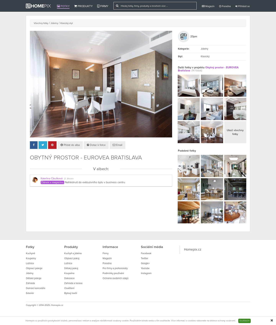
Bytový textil (70, 293)
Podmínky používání (113, 273)
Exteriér (30, 293)
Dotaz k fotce (96, 145)
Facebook (146, 253)
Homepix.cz (192, 249)
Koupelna (69, 273)
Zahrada (30, 283)
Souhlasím (244, 321)
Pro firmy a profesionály (115, 268)
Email (117, 145)
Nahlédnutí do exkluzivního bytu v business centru (95, 182)
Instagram (146, 273)
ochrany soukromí (226, 321)
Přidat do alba (70, 145)
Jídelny (54, 23)
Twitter (144, 258)
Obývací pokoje (34, 268)
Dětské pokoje (33, 278)
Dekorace (69, 278)
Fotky (63, 6)
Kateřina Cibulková (51, 178)
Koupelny (31, 258)
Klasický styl (66, 23)
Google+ (145, 263)
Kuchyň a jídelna (73, 253)
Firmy (102, 6)
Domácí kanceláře (35, 288)
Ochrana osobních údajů (115, 278)
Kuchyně (30, 253)
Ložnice (30, 263)
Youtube (145, 268)
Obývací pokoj (71, 258)
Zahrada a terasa (73, 283)
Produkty (83, 6)
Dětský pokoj (71, 268)
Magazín (208, 6)
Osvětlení (69, 288)
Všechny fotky (41, 23)
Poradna (225, 6)
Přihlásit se (242, 6)
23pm (193, 36)
